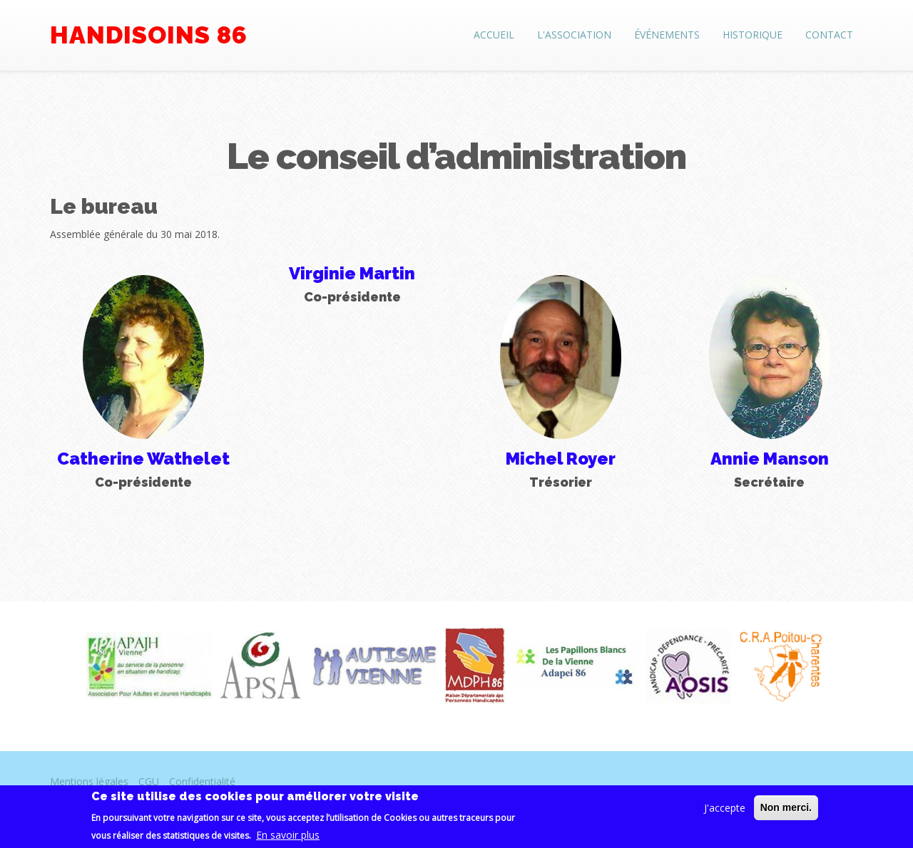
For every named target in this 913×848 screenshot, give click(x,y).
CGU (148, 781)
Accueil (494, 34)
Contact (829, 34)
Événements (667, 34)
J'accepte (724, 813)
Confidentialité (202, 781)
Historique (752, 34)
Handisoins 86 (149, 35)
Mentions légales (89, 781)
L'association (574, 34)
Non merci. (786, 813)
